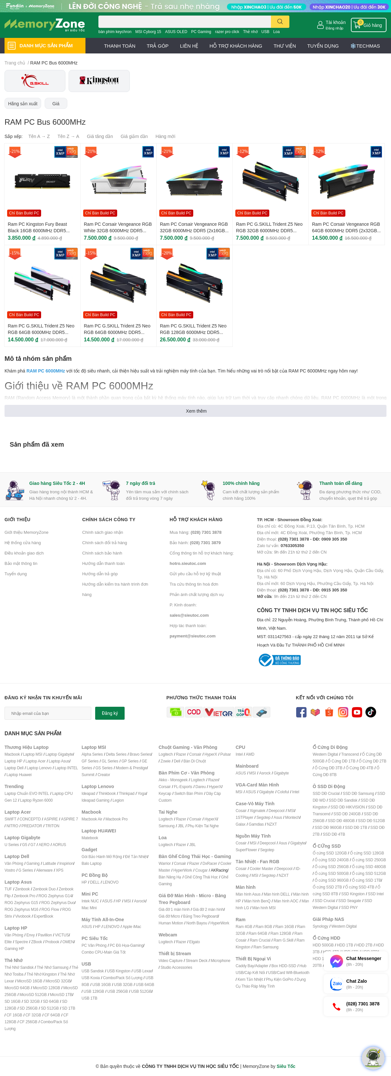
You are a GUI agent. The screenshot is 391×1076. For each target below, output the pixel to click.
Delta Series (116, 754)
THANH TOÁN (119, 46)
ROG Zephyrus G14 (55, 895)
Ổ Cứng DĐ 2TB (372, 761)
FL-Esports (183, 786)
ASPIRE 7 (69, 819)
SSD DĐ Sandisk (343, 800)
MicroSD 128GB (46, 987)
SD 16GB (12, 1001)
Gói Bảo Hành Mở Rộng (102, 856)
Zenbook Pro (24, 895)
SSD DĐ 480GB (341, 820)
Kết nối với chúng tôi (324, 697)
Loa (276, 31)
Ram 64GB (258, 933)
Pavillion (45, 935)
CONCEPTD (30, 819)
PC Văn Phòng (94, 945)
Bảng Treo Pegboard (200, 916)
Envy (30, 935)
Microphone (220, 960)
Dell (177, 761)
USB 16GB (101, 984)
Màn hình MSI (263, 907)
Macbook (12, 754)
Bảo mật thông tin (21, 563)
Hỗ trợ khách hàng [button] (196, 519)
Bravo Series (140, 754)
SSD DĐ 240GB (347, 813)
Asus (278, 817)
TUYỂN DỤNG (323, 46)
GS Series (104, 767)
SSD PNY (349, 907)
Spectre (21, 941)
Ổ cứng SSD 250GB (369, 859)
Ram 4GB (244, 926)
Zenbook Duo (44, 889)
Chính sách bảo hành (102, 552)
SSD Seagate (349, 900)
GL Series (110, 761)
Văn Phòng (14, 863)
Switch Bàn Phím (188, 793)
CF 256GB (28, 1021)
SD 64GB (51, 1001)
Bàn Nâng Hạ (170, 877)
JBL (181, 825)
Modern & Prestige (131, 767)
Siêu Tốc (286, 1066)
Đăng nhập (334, 28)
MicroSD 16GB (29, 981)
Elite (8, 941)
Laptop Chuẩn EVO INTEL (27, 793)
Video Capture (171, 960)
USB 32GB (123, 984)
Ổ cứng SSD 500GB (332, 873)
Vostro (10, 870)
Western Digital (325, 754)
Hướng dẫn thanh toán (103, 563)
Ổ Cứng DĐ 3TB (328, 767)
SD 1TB (68, 1008)
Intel (239, 754)
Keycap (165, 793)
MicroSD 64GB (17, 987)
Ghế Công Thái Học (201, 877)
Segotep (263, 817)
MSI (127, 901)
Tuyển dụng (16, 573)
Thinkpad (126, 793)
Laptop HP (13, 761)
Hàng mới (165, 136)
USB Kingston (118, 970)
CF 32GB (33, 1015)
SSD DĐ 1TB (356, 827)
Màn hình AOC (286, 901)
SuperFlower (246, 849)
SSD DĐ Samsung (358, 793)
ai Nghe (212, 825)
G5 (24, 844)
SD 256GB (28, 1008)
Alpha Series (92, 754)
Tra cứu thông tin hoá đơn (194, 584)
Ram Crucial (260, 940)
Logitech (166, 754)
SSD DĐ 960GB (328, 827)
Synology (320, 926)
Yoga (142, 793)
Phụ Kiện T (196, 825)
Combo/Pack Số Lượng (122, 977)
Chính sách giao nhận (102, 532)
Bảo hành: (195, 542)
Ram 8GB (263, 926)
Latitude (49, 863)
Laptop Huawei (18, 774)
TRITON (52, 825)
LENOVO (110, 882)
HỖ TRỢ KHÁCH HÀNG (235, 46)
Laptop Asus (59, 761)
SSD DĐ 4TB (334, 834)
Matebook (90, 837)
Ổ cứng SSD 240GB (332, 859)
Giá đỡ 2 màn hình (208, 909)
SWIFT (10, 819)
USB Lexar (143, 970)
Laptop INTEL (66, 767)
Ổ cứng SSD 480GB (369, 866)
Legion (118, 800)
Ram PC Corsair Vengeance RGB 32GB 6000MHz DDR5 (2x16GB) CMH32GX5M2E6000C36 (194, 230)
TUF (8, 889)
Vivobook (23, 916)
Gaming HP (14, 948)
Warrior (165, 863)
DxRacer (209, 863)
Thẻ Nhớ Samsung (53, 967)
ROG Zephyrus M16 (21, 909)
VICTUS (62, 935)
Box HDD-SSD (284, 965)
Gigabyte (281, 773)
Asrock (139, 901)
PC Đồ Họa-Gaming (126, 945)
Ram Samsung (265, 946)
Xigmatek (257, 810)
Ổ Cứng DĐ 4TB (360, 767)
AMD (250, 754)
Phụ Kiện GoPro (280, 979)
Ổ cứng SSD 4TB (359, 887)
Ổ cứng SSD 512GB (369, 873)
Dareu (201, 786)
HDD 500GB (323, 945)
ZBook (36, 941)
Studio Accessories (176, 967)
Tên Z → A (68, 136)
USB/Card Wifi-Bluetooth (288, 972)
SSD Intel (376, 893)
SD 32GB (31, 1001)
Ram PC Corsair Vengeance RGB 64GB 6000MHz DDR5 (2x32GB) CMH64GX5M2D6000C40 (346, 230)
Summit (88, 774)
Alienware (44, 870)
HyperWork (182, 870)
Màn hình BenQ (257, 901)
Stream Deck (196, 960)
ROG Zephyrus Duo (57, 902)
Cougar (201, 870)
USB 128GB (94, 991)
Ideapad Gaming (95, 800)
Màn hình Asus (248, 894)
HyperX (211, 754)
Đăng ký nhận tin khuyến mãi (43, 697)
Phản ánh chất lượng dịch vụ (197, 594)
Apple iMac (132, 926)
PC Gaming (201, 31)
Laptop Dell (14, 767)
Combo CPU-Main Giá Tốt (104, 952)
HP (84, 882)
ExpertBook (43, 916)
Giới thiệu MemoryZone (27, 532)
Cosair (241, 810)
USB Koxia (91, 977)
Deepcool (277, 810)
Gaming (32, 863)
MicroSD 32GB (58, 981)
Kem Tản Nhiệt (250, 979)
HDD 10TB (322, 958)
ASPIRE (51, 819)
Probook (52, 941)
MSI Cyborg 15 (148, 31)
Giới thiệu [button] (17, 519)
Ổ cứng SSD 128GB (367, 853)
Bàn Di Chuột (195, 761)
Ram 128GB (280, 933)
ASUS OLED (176, 31)
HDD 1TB (345, 945)
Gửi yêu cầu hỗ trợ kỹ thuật (195, 573)
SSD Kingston (352, 893)
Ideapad (88, 793)
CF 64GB (52, 1015)
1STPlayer (244, 817)
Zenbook (22, 889)
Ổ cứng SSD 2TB (327, 887)
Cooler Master (261, 868)
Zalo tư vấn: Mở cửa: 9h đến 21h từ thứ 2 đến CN (302, 545)
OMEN (68, 941)
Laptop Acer (36, 761)
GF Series (90, 761)
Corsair (195, 754)
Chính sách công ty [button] (109, 519)
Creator (103, 774)
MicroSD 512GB (33, 994)
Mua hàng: (195, 532)
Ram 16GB (284, 926)
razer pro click (227, 31)
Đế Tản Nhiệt (136, 856)
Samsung (166, 825)
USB (266, 31)
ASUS (107, 901)
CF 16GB (14, 1015)
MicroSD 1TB (61, 994)
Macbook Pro (117, 819)
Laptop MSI (32, 754)
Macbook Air (92, 819)
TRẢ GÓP (158, 46)
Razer (181, 754)
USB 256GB (117, 991)
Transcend (350, 754)
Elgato (194, 941)
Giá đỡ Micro (169, 916)
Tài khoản (336, 22)
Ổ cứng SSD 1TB (366, 880)
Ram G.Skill (283, 940)
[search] (280, 22)
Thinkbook (107, 793)
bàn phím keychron (114, 31)
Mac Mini (89, 907)
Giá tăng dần (100, 136)
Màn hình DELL (277, 894)
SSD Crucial (325, 900)
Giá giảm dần (134, 136)
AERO (44, 844)
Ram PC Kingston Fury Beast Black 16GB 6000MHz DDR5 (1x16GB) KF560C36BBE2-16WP (41, 230)
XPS (59, 870)
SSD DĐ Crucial (326, 793)
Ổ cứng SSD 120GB (330, 853)
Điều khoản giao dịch (24, 552)
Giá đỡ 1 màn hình (174, 909)
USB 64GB (145, 984)
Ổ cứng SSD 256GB (332, 866)
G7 (33, 844)
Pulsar (225, 754)
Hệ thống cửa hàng (23, 542)
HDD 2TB (364, 945)
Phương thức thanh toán (201, 697)
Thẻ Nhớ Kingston (42, 974)
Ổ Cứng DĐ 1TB (341, 761)
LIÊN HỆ (189, 46)
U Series (12, 844)
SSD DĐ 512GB (371, 820)
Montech (292, 817)
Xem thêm (196, 411)
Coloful (283, 791)
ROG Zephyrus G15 (21, 902)
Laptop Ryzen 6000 (36, 800)
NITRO (12, 825)
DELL (94, 882)
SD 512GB (50, 1008)
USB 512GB (141, 991)
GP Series (130, 761)
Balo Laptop (92, 863)
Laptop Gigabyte (59, 754)
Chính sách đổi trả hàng (104, 542)
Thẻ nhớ (250, 31)
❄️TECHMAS (365, 46)
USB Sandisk (93, 970)
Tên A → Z (39, 136)
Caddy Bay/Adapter (252, 965)
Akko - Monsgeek (173, 779)
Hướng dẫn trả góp (100, 573)
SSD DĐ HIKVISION (347, 807)
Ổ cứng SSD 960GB (332, 880)
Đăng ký (110, 713)
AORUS (59, 844)
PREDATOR (31, 825)
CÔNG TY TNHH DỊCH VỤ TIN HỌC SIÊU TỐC (321, 628)
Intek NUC (90, 901)
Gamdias (256, 824)
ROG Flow (50, 909)
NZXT (272, 824)
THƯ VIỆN (285, 46)
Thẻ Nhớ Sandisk (19, 967)
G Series (25, 870)
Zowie (166, 761)
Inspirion (66, 863)
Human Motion (171, 923)
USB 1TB (89, 998)
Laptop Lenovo (39, 767)
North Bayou (196, 923)
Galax (240, 824)
